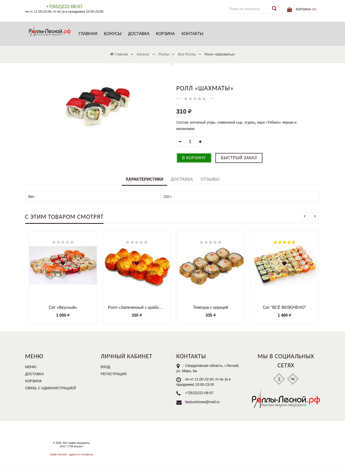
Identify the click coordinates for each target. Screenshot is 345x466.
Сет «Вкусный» (63, 307)
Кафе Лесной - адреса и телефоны (71, 454)
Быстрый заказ (239, 158)
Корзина (165, 34)
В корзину (194, 158)
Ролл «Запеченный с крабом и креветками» (137, 307)
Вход (105, 367)
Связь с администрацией (50, 388)
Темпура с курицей (210, 307)
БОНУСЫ (112, 34)
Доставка (138, 34)
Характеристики (144, 179)
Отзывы (210, 179)
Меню (31, 367)
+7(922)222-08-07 (199, 393)
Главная (88, 34)
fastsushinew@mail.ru (202, 402)
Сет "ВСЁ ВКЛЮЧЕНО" (284, 307)
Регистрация (114, 374)
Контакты (192, 34)
